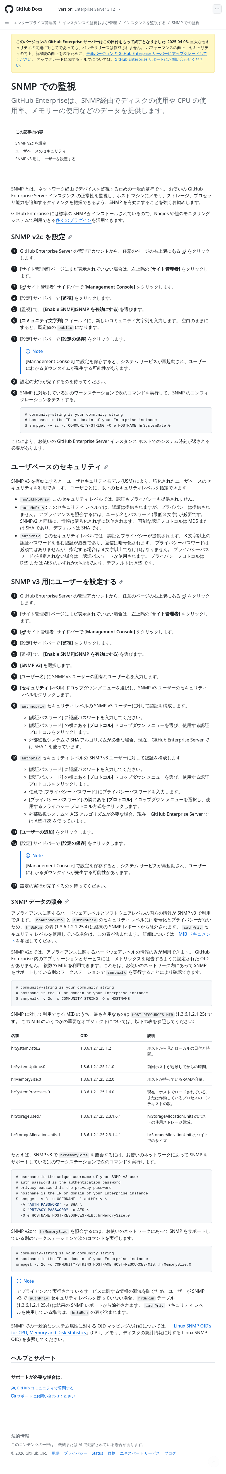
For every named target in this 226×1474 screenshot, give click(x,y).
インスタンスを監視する (144, 22)
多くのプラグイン (74, 220)
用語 (55, 1453)
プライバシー (75, 1453)
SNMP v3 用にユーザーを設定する (67, 581)
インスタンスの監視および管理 (89, 22)
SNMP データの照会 (40, 901)
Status (97, 1453)
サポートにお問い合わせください (43, 1396)
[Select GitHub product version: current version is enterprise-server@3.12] (89, 9)
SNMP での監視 (185, 22)
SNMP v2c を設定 (41, 236)
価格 (112, 1453)
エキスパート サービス (140, 1453)
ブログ (170, 1453)
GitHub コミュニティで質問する (42, 1388)
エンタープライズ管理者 (34, 22)
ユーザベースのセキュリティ (59, 466)
